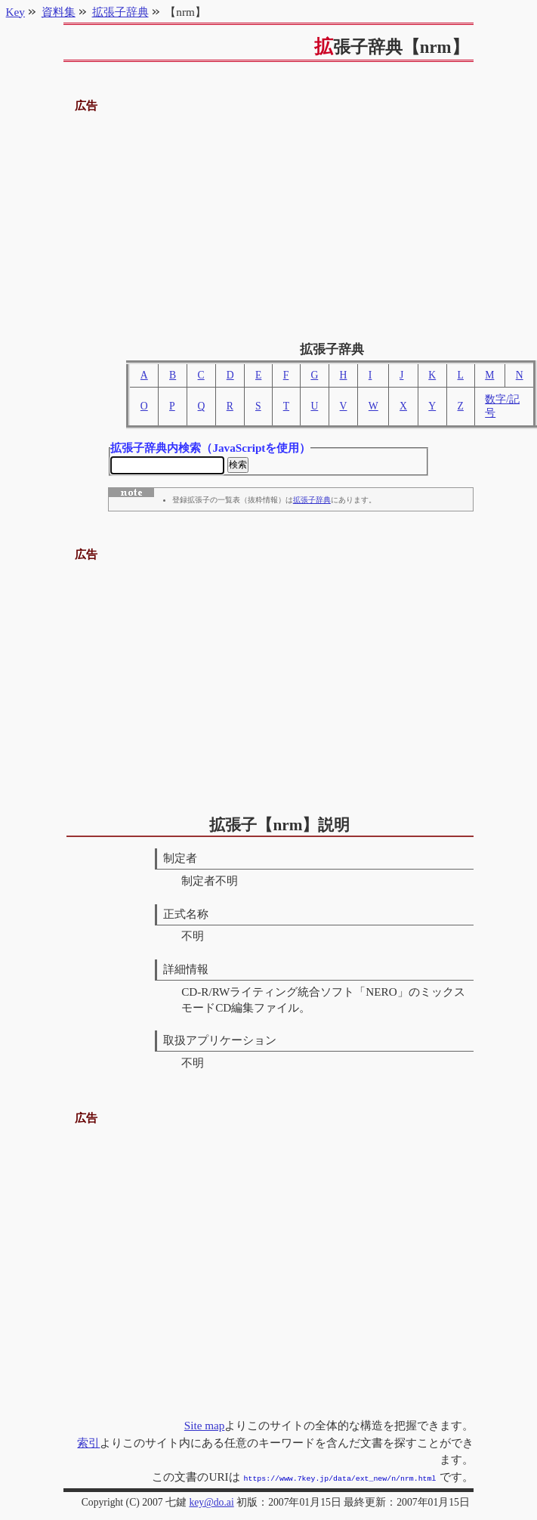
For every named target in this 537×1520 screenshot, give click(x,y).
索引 (88, 1444)
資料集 (59, 11)
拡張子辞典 (312, 502)
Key (15, 11)
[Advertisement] (268, 221)
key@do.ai (211, 1502)
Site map (204, 1426)
